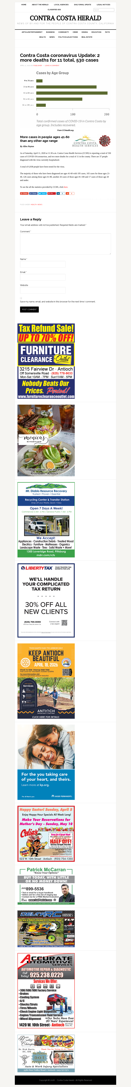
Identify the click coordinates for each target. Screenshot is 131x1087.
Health (34, 204)
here (66, 187)
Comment (25, 231)
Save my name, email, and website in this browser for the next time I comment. (57, 301)
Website (24, 285)
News (40, 204)
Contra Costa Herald (65, 18)
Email (23, 272)
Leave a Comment (52, 65)
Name (23, 259)
